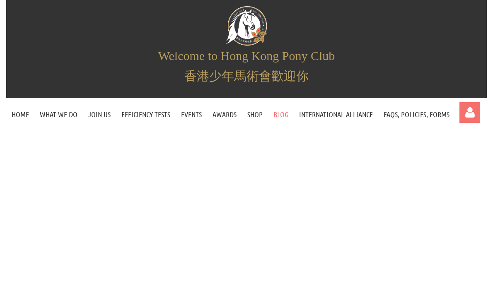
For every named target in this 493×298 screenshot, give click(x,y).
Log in (469, 112)
